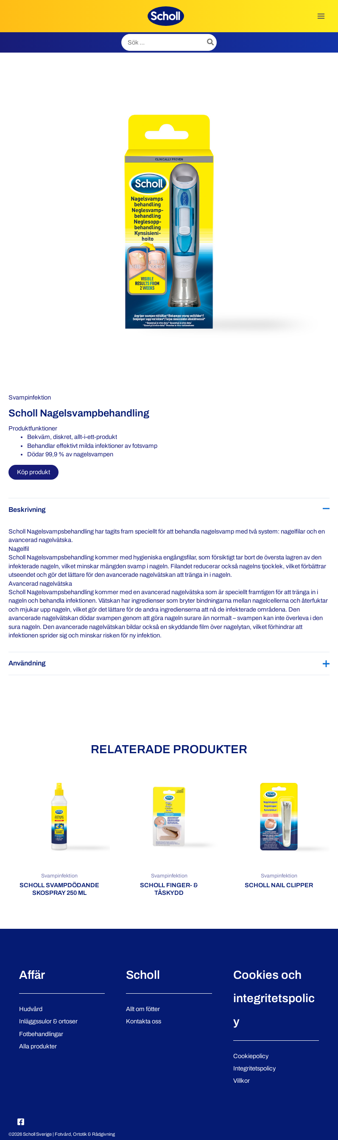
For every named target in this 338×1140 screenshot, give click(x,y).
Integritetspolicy (254, 1068)
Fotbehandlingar (41, 1034)
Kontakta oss (143, 1021)
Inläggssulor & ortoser (48, 1021)
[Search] (210, 42)
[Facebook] (21, 1122)
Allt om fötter (143, 1009)
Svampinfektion (29, 397)
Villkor (241, 1080)
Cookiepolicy (250, 1056)
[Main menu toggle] (321, 16)
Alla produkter (38, 1046)
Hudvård (30, 1009)
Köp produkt (33, 472)
